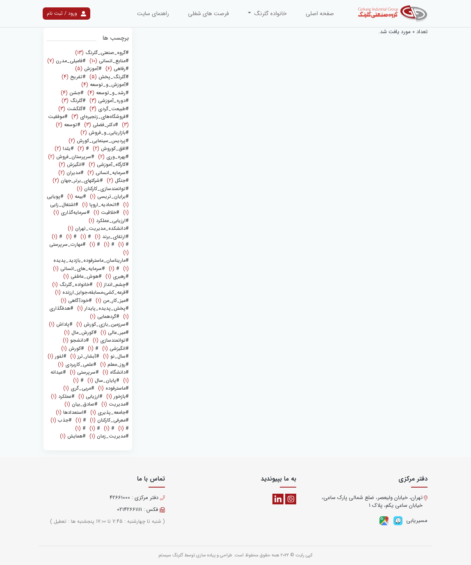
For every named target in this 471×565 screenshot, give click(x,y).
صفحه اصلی (320, 13)
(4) (74, 77)
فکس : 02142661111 (141, 510)
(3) (108, 100)
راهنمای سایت (153, 13)
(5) (88, 69)
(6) (116, 69)
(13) (102, 53)
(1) (103, 189)
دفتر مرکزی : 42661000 (137, 498)
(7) (66, 61)
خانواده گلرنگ (270, 13)
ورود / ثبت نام (66, 13)
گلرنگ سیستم (170, 555)
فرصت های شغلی (208, 13)
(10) (108, 61)
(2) (68, 125)
